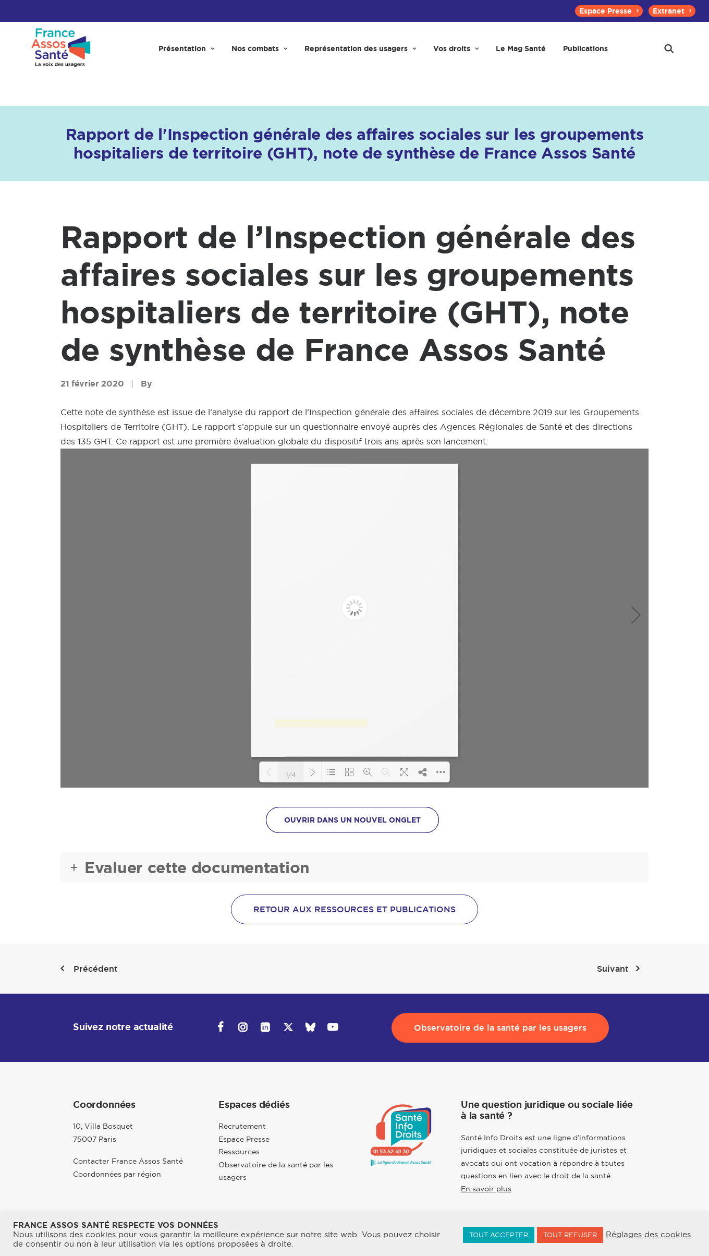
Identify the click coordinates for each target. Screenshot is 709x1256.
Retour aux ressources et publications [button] (354, 909)
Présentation (186, 53)
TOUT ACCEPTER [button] (498, 1234)
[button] (669, 53)
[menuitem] (608, 11)
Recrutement (242, 1126)
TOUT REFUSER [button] (570, 1234)
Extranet (672, 11)
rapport (274, 412)
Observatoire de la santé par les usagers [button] (500, 1027)
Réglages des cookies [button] (648, 1234)
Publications (585, 53)
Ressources (239, 1152)
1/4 (291, 774)
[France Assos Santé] (59, 53)
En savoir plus (486, 1189)
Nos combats (259, 53)
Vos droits (456, 53)
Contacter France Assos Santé (128, 1161)
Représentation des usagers (360, 53)
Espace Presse (609, 11)
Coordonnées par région (117, 1174)
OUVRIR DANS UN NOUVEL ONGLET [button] (352, 820)
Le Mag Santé (521, 53)
